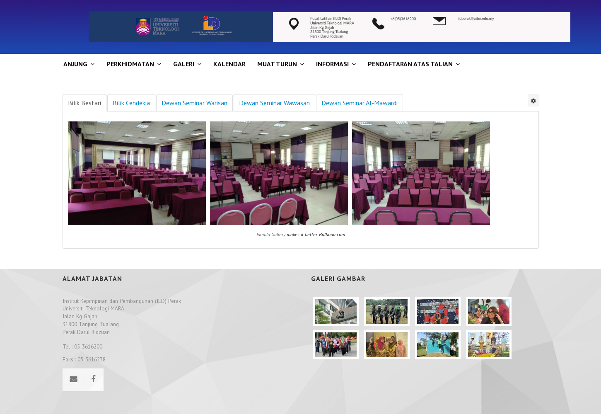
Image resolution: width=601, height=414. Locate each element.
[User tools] (533, 100)
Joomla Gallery (270, 234)
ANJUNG (75, 64)
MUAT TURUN (277, 64)
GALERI (183, 64)
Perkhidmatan (130, 64)
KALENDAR (229, 64)
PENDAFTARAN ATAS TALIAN (410, 64)
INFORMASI (332, 64)
